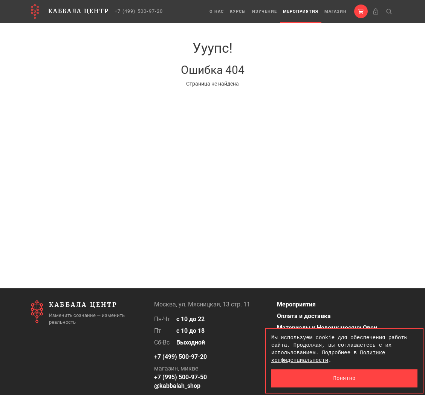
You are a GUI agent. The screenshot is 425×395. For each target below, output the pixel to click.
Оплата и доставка (304, 316)
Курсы (238, 11)
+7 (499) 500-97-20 (139, 11)
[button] (361, 11)
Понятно (344, 378)
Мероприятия (300, 11)
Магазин (335, 11)
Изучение (264, 11)
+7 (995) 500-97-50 (180, 377)
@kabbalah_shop (177, 385)
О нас (216, 11)
